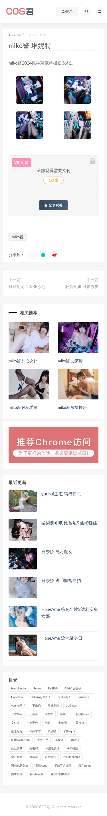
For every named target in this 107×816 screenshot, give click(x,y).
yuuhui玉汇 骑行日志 (61, 493)
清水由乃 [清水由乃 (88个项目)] (42, 739)
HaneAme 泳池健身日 (61, 638)
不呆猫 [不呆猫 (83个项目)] (36, 705)
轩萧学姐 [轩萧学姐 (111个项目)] (50, 757)
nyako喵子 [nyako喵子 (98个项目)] (64, 697)
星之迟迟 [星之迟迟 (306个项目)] (17, 731)
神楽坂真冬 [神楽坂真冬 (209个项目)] (52, 748)
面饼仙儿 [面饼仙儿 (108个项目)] (17, 774)
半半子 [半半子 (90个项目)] (64, 714)
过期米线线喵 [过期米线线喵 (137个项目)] (71, 757)
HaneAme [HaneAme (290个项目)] (17, 697)
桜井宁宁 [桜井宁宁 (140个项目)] (35, 731)
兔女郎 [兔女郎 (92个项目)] (49, 714)
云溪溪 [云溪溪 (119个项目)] (33, 714)
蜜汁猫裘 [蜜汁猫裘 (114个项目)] (17, 757)
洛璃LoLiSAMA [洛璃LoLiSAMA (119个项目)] (20, 739)
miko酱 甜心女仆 (23, 360)
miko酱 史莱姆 (70, 360)
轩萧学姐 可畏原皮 (81, 286)
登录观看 (53, 205)
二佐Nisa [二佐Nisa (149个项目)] (16, 714)
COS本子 (17, 35)
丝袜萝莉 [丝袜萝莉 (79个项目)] (53, 705)
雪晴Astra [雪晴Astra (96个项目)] (41, 765)
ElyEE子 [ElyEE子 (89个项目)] (53, 688)
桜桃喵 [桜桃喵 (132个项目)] (52, 731)
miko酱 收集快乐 (72, 407)
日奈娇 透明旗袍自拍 (61, 580)
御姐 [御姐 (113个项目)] (48, 722)
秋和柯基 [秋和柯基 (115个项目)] (72, 748)
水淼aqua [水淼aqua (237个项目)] (69, 731)
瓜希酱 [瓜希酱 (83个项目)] (59, 739)
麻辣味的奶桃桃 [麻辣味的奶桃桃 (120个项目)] (60, 774)
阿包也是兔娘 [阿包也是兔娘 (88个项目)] (19, 765)
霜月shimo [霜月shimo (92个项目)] (84, 765)
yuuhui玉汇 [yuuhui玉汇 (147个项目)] (18, 705)
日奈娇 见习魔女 (56, 551)
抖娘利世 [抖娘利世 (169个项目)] (63, 722)
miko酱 (17, 237)
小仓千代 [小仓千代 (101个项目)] (32, 722)
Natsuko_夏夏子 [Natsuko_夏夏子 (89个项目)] (41, 697)
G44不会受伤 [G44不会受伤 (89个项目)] (72, 688)
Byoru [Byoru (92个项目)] (37, 688)
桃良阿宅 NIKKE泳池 (27, 286)
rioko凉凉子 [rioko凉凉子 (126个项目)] (85, 697)
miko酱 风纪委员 (23, 407)
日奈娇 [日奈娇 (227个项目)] (80, 722)
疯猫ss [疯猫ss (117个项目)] (74, 739)
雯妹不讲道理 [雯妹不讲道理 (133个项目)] (62, 765)
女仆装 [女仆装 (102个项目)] (15, 722)
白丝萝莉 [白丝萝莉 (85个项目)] (17, 748)
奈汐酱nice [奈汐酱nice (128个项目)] (82, 714)
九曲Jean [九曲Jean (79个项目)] (71, 705)
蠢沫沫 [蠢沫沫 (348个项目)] (33, 757)
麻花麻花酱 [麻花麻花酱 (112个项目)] (36, 774)
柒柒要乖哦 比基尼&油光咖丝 (69, 522)
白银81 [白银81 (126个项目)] (34, 748)
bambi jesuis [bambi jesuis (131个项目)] (19, 688)
